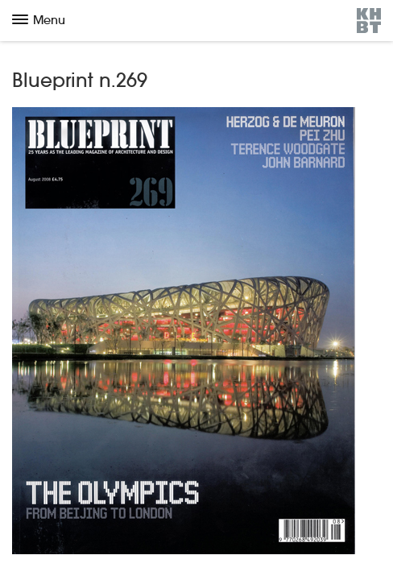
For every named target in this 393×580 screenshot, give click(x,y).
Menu (38, 19)
